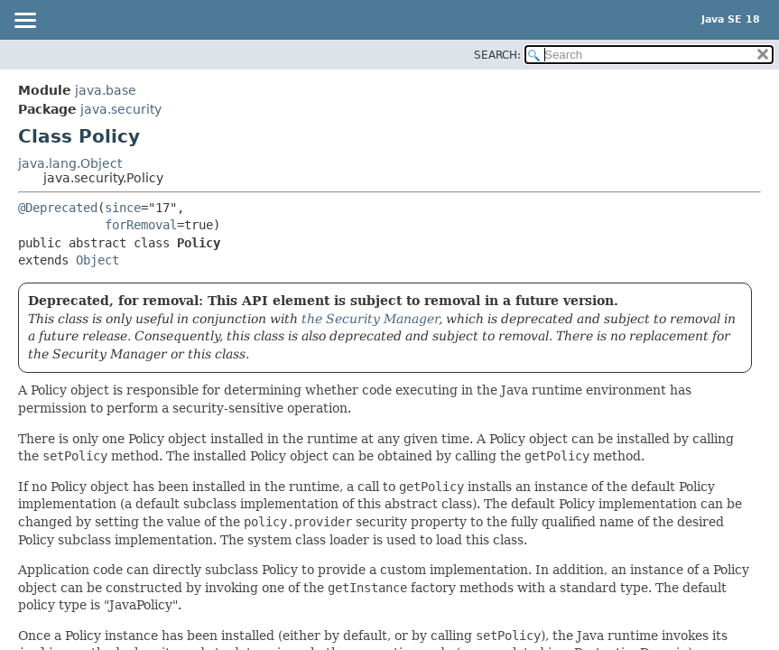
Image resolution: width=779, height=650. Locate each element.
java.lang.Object (70, 163)
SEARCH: (497, 55)
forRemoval (141, 225)
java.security (121, 109)
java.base (105, 90)
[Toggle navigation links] (24, 21)
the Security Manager (370, 318)
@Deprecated (57, 207)
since (123, 207)
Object (97, 260)
